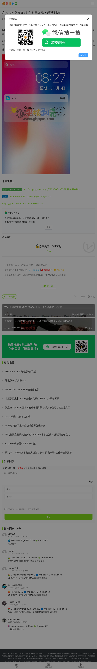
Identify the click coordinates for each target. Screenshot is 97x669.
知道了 (83, 55)
